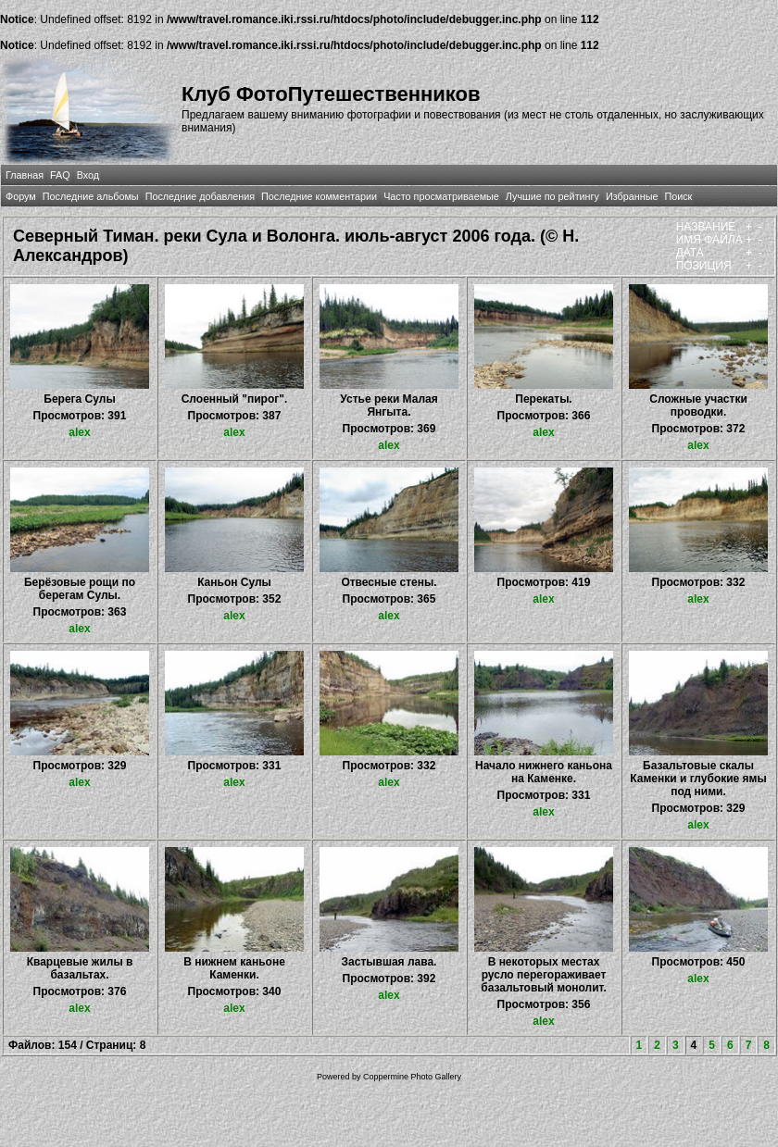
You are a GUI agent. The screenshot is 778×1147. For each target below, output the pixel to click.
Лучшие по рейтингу (552, 196)
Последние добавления (200, 196)
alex (79, 432)
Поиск (678, 196)
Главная (25, 175)
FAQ (60, 175)
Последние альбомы (91, 196)
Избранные (632, 196)
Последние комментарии (319, 196)
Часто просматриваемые (441, 196)
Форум (21, 196)
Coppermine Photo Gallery (412, 1076)
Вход (88, 175)
